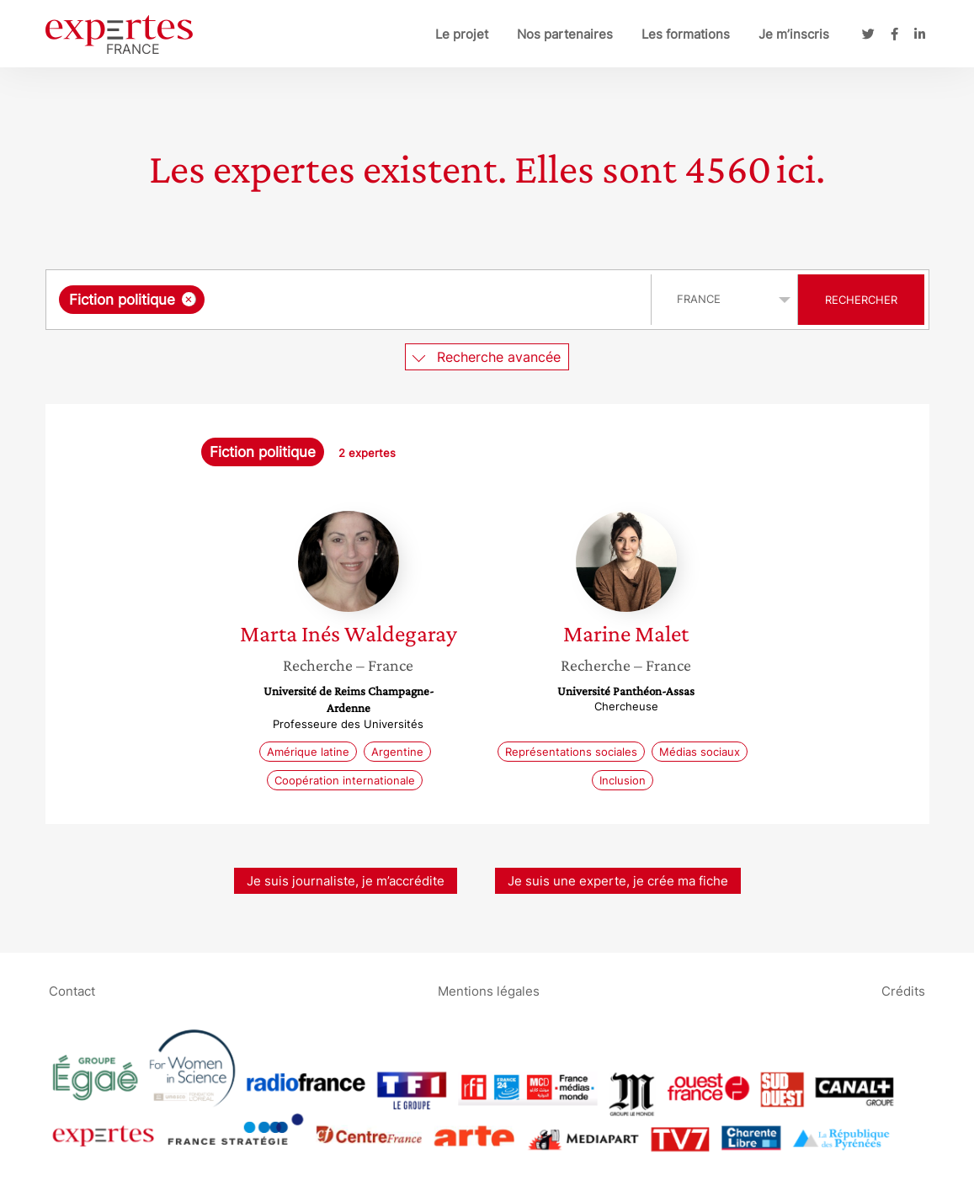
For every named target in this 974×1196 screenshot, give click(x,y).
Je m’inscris (793, 34)
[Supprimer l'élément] (189, 299)
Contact (72, 990)
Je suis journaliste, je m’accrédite (345, 881)
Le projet (461, 34)
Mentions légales (489, 990)
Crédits (903, 990)
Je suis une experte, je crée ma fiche (618, 881)
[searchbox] (382, 299)
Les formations (685, 34)
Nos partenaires (565, 34)
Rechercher (861, 299)
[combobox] (351, 299)
